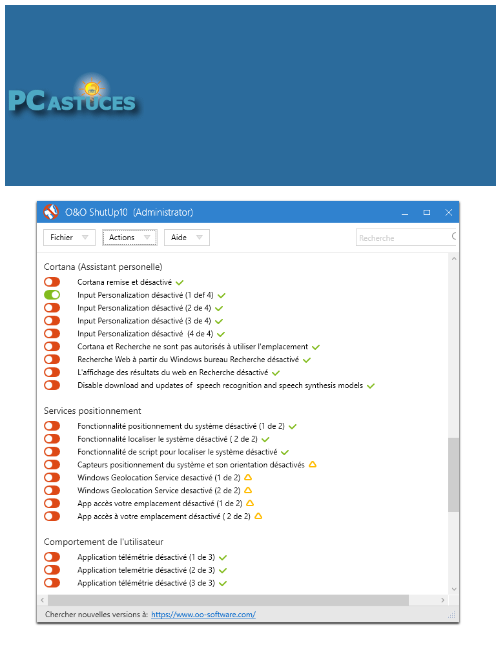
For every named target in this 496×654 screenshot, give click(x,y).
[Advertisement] (320, 95)
